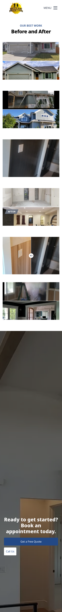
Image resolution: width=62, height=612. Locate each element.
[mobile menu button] (55, 8)
